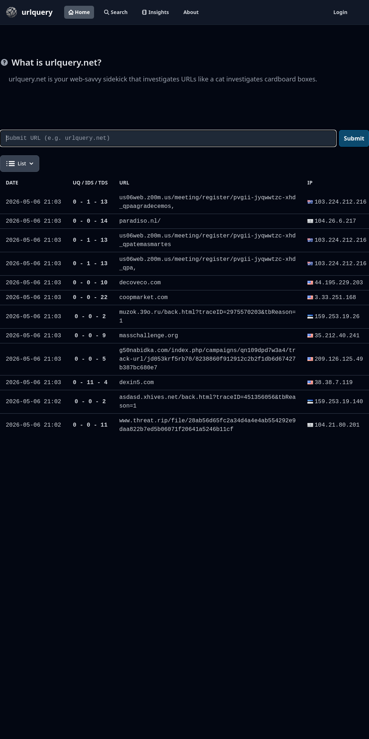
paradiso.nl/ (140, 221)
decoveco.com (140, 283)
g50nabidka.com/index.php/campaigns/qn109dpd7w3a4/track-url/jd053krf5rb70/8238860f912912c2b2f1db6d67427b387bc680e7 (207, 359)
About (191, 12)
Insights (155, 12)
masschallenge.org (148, 336)
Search (116, 12)
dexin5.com (136, 382)
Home (79, 12)
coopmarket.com (143, 297)
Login (340, 12)
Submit (354, 138)
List (19, 163)
